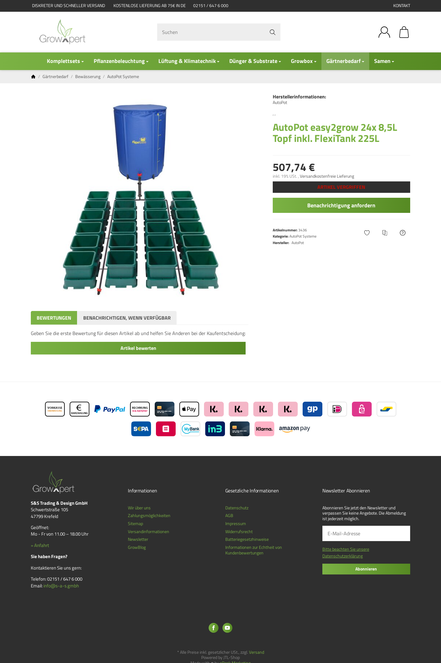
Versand (256, 652)
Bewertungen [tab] (54, 317)
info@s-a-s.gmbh (61, 585)
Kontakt (401, 5)
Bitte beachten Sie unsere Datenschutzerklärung (345, 552)
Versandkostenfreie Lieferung (327, 176)
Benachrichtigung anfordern (341, 205)
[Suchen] (218, 32)
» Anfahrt (40, 545)
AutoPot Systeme (302, 236)
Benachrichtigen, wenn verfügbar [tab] (127, 317)
